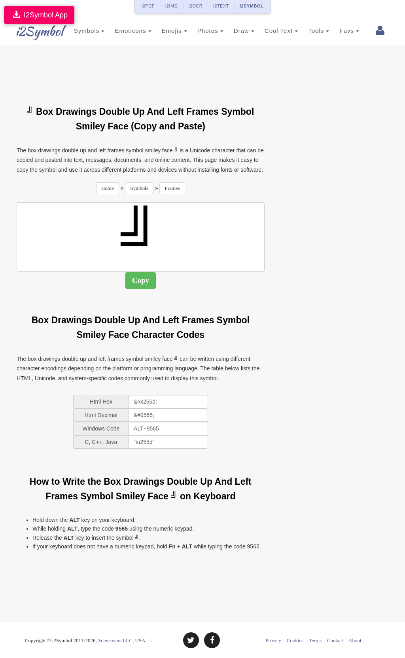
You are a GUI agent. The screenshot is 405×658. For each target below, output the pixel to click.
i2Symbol (32, 31)
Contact (335, 640)
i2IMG (171, 6)
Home (107, 188)
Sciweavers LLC (115, 640)
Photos (202, 30)
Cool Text (272, 30)
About (354, 640)
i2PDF (148, 6)
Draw (235, 30)
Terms (315, 640)
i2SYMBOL (251, 6)
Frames (172, 188)
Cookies (295, 640)
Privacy (273, 640)
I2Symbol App (39, 15)
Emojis (165, 30)
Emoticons (124, 30)
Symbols (80, 30)
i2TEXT (221, 6)
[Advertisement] (161, 71)
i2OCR (196, 6)
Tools (310, 30)
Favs (341, 30)
